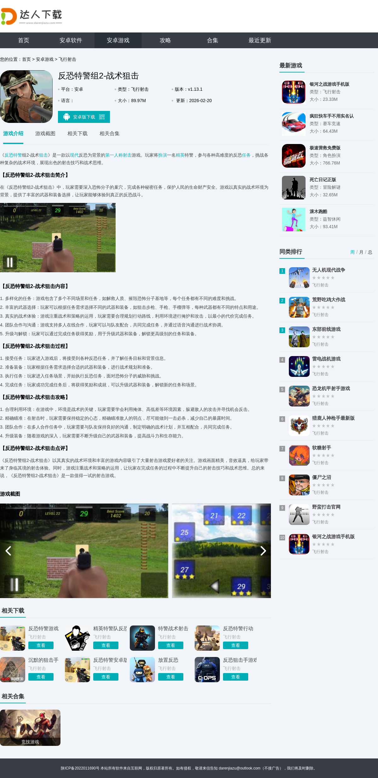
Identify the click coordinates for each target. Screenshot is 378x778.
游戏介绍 (13, 133)
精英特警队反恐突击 (110, 628)
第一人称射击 (118, 155)
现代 (74, 155)
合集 (212, 40)
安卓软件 (71, 40)
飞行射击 (67, 59)
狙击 (43, 155)
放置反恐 (168, 660)
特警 (17, 155)
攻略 (165, 40)
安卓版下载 (84, 116)
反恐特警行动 (238, 628)
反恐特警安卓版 (110, 660)
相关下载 (77, 133)
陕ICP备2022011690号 (80, 768)
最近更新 (260, 40)
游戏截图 (45, 133)
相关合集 (110, 133)
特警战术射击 (173, 628)
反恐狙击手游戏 (239, 660)
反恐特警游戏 (43, 628)
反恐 (8, 155)
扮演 (162, 155)
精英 (180, 155)
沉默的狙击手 (43, 660)
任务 (246, 155)
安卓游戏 (118, 40)
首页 (23, 40)
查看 (41, 645)
